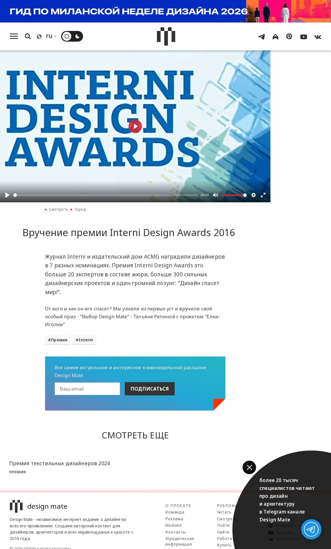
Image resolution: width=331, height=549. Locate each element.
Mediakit (173, 525)
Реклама (174, 518)
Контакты (175, 532)
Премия (59, 339)
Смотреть (58, 209)
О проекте (178, 505)
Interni (86, 339)
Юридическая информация (179, 541)
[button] (249, 467)
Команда (174, 512)
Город (80, 209)
